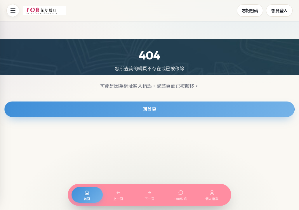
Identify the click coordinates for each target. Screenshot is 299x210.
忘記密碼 (250, 10)
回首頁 (149, 109)
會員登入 (279, 10)
